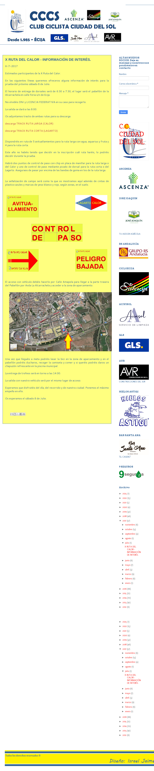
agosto (128, 538)
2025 (125, 493)
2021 (125, 502)
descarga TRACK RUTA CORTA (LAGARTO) (31, 130)
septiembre (130, 533)
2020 (125, 507)
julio (127, 542)
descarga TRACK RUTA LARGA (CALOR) (29, 123)
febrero (129, 578)
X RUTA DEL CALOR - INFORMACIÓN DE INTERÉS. (133, 550)
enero (128, 583)
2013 (125, 602)
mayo (128, 565)
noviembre (130, 524)
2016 (125, 589)
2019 (125, 511)
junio (127, 560)
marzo (128, 574)
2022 (125, 498)
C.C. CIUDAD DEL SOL (132, 134)
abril (127, 569)
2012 (125, 607)
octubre (129, 529)
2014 (125, 597)
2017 (125, 520)
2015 (125, 593)
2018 (125, 516)
